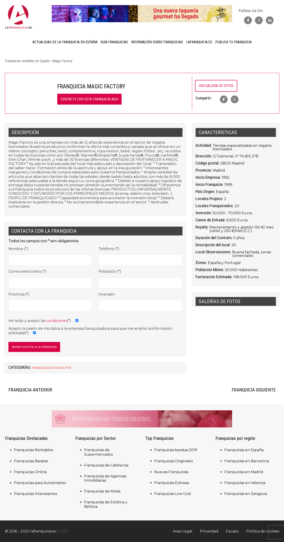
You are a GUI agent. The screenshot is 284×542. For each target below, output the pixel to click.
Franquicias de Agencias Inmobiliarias (105, 478)
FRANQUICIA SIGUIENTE (254, 390)
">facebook (224, 99)
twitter (259, 20)
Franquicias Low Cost (172, 494)
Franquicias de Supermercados (98, 452)
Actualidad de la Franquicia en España (64, 42)
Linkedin (270, 20)
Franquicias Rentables (33, 450)
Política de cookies (262, 531)
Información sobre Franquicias (157, 42)
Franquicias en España (244, 450)
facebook (248, 20)
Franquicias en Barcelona (246, 461)
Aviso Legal (182, 531)
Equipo (232, 531)
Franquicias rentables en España (27, 61)
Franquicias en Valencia (244, 483)
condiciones (56, 321)
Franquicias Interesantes (35, 494)
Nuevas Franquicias (171, 472)
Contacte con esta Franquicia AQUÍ (89, 99)
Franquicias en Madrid (243, 472)
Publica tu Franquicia (233, 42)
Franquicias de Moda (102, 491)
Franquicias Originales (173, 461)
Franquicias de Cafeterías (106, 465)
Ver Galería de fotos (216, 86)
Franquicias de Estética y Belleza (105, 504)
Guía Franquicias (114, 42)
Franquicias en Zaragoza (245, 494)
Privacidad (209, 531)
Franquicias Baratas (31, 461)
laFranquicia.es (199, 42)
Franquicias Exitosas (171, 483)
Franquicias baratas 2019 (175, 450)
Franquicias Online (30, 472)
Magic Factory (63, 61)
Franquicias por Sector (51, 367)
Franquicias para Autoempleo (40, 483)
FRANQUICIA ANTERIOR (30, 390)
